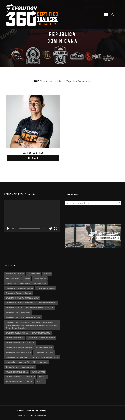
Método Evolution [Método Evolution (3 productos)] (12, 367)
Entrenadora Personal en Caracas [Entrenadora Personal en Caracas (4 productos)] (18, 293)
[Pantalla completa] (55, 228)
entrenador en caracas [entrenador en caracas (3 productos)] (47, 303)
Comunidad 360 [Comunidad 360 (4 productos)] (11, 283)
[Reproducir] (8, 228)
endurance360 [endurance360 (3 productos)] (25, 283)
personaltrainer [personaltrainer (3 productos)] (28, 367)
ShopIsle (22, 415)
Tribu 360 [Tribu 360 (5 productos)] (29, 382)
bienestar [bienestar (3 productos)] (47, 274)
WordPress (41, 415)
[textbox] (93, 203)
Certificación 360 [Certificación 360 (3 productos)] (40, 278)
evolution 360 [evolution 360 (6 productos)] (24, 362)
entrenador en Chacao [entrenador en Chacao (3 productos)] (14, 308)
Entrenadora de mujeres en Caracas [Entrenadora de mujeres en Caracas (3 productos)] (19, 288)
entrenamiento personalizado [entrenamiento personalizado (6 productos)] (16, 357)
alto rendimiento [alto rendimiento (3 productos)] (34, 274)
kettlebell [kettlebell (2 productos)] (43, 362)
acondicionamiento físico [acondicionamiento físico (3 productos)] (14, 274)
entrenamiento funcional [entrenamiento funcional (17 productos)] (41, 333)
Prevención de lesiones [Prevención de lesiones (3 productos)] (14, 377)
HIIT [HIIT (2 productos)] (34, 362)
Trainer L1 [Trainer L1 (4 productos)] (42, 377)
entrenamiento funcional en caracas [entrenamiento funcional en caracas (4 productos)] (41, 338)
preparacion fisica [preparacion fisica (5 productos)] (38, 372)
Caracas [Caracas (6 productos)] (26, 278)
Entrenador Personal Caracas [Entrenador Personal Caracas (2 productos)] (17, 333)
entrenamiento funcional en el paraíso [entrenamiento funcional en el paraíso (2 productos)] (20, 343)
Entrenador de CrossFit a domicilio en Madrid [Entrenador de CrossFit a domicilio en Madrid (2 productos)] (22, 298)
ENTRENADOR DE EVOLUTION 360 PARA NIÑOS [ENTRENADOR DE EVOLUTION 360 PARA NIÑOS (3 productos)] (20, 303)
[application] (32, 216)
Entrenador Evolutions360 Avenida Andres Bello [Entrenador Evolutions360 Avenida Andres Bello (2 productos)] (23, 317)
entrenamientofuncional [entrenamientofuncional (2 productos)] (14, 338)
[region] (93, 239)
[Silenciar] (50, 228)
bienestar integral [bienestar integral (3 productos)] (12, 278)
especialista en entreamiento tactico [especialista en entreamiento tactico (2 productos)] (44, 357)
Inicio (36, 81)
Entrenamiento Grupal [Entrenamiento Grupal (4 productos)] (44, 348)
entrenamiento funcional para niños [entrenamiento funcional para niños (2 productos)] (19, 348)
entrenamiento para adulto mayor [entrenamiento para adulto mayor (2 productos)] (18, 352)
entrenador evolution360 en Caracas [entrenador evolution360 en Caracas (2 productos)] (39, 308)
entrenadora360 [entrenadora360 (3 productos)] (40, 283)
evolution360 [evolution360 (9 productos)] (10, 362)
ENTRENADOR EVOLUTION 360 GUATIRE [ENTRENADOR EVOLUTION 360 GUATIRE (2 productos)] (18, 313)
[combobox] (93, 203)
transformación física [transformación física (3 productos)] (14, 382)
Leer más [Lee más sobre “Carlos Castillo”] (33, 158)
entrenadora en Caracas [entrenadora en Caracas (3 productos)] (46, 288)
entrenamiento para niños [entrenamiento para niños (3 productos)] (44, 352)
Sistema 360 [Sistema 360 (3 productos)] (30, 377)
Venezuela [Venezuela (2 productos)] (40, 382)
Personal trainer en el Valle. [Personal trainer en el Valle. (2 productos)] (17, 372)
